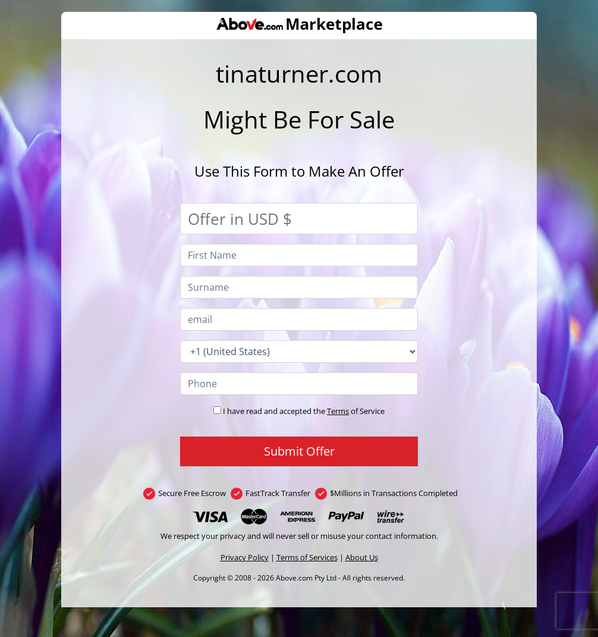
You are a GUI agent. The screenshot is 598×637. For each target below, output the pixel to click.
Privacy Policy (245, 557)
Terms (338, 411)
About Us (361, 557)
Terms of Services (307, 557)
